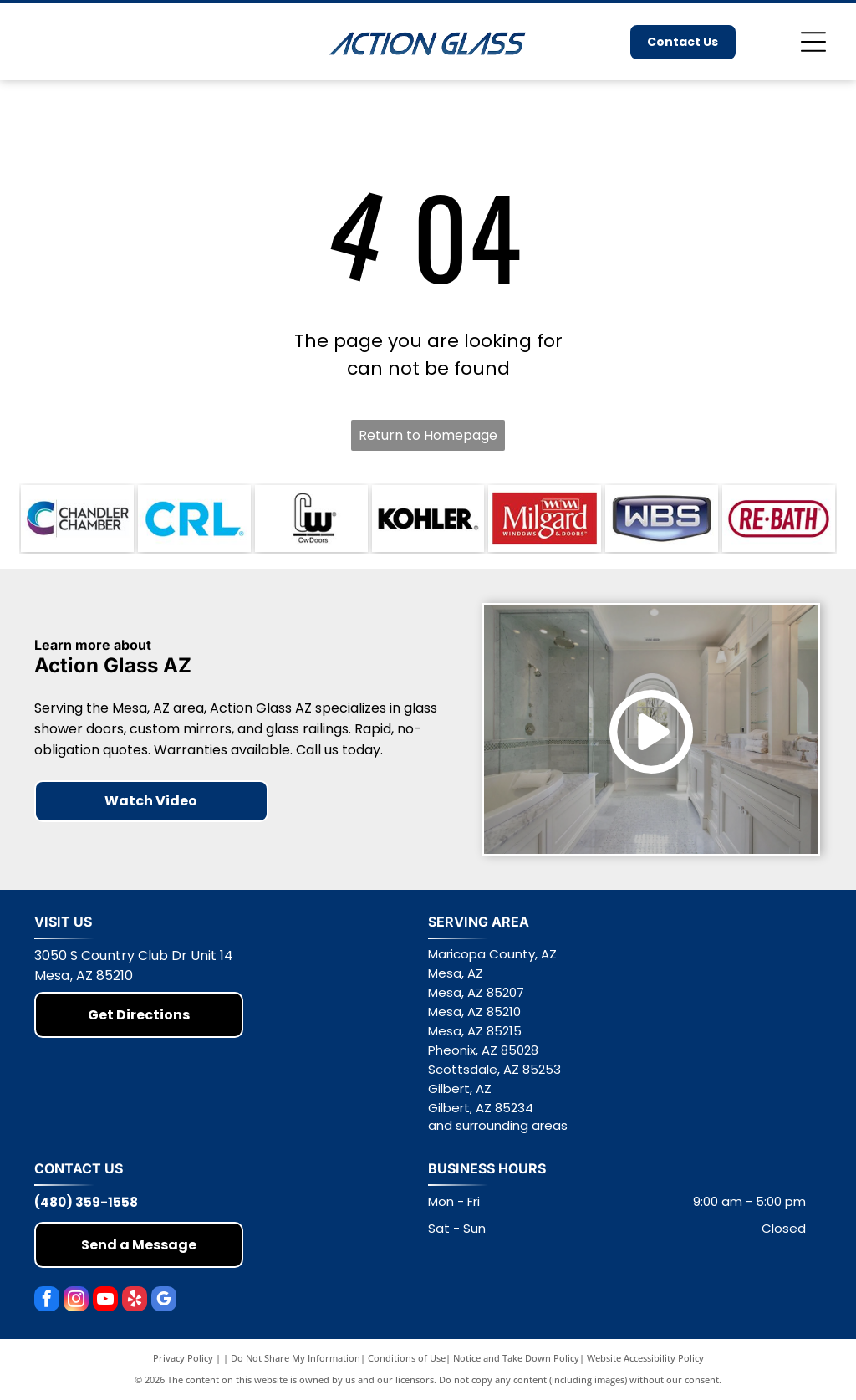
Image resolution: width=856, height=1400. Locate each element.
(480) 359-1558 (86, 1202)
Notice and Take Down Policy (516, 1357)
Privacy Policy (183, 1357)
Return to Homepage (428, 435)
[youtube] (105, 1301)
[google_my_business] (163, 1301)
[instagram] (76, 1301)
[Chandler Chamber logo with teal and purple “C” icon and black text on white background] (77, 518)
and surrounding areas (498, 1125)
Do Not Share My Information (295, 1357)
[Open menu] (813, 41)
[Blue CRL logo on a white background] (194, 518)
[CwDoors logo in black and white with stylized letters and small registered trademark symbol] (311, 518)
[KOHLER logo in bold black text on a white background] (428, 518)
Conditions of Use (407, 1357)
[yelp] (134, 1301)
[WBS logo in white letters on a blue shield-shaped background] (661, 518)
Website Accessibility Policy (645, 1357)
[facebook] (46, 1301)
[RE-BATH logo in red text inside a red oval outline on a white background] (778, 518)
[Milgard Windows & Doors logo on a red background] (544, 518)
